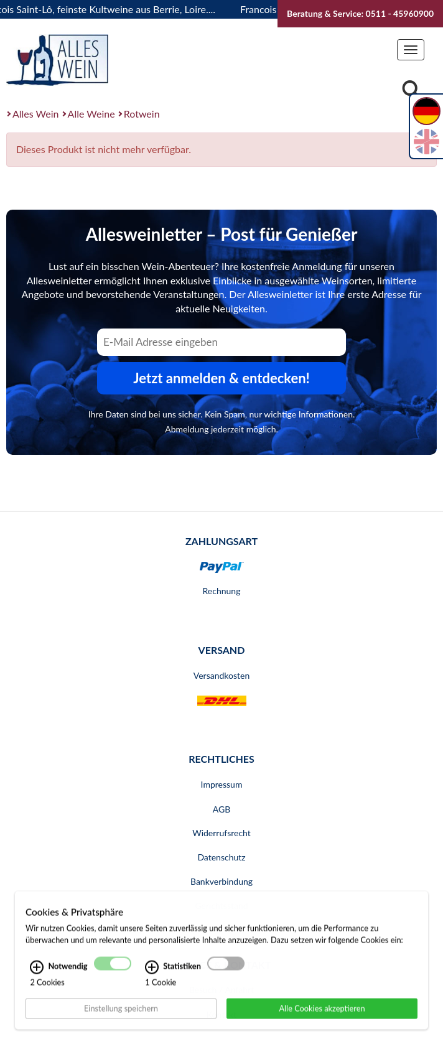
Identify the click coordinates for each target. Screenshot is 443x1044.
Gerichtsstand (221, 905)
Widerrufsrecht (221, 832)
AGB (222, 809)
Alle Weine (91, 113)
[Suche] (411, 91)
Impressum (222, 784)
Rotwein (142, 113)
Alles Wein (35, 113)
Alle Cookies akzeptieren (322, 1025)
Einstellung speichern (121, 1025)
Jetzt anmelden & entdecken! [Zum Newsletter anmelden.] (221, 378)
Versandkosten (221, 675)
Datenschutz (221, 857)
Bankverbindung (221, 881)
